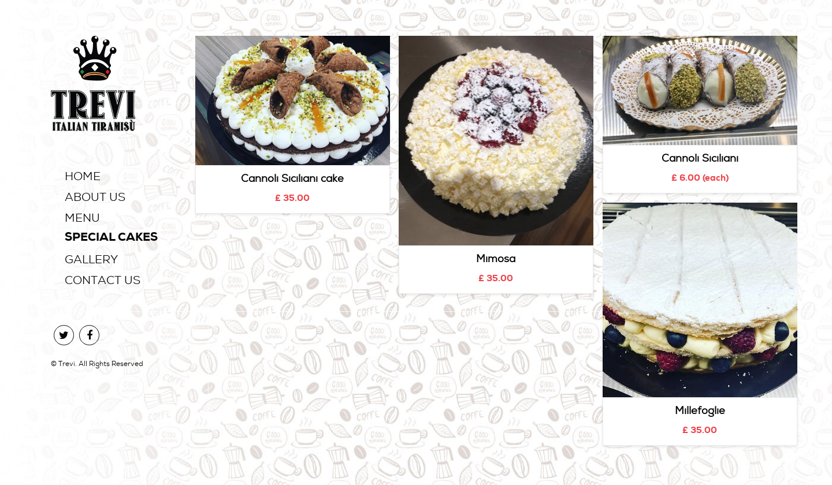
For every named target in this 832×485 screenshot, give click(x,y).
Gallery (91, 259)
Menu (82, 217)
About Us (95, 197)
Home (83, 176)
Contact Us (102, 280)
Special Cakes (111, 238)
